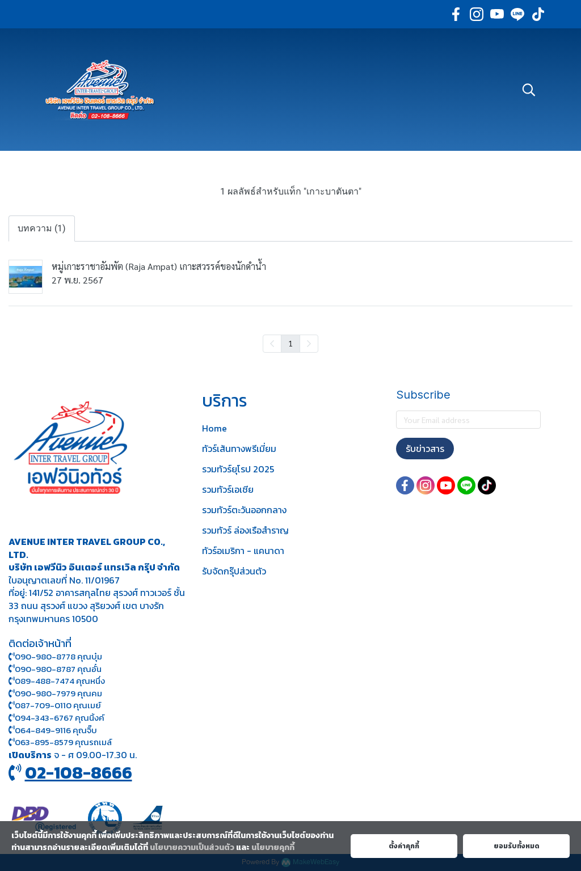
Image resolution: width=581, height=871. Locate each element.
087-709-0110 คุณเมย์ (58, 705)
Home (214, 428)
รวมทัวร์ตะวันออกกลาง (244, 510)
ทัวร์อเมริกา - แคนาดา (243, 550)
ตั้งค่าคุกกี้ (404, 846)
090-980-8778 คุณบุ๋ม (55, 656)
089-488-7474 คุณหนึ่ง (57, 680)
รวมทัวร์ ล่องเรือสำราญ (245, 530)
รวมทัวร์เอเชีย (228, 489)
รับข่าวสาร (425, 448)
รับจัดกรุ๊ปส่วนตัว (234, 571)
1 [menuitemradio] (290, 343)
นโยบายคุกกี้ (272, 847)
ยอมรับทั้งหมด (517, 846)
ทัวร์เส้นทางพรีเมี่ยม (239, 448)
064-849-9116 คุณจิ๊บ (53, 730)
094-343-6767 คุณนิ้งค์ (56, 717)
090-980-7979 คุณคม (58, 693)
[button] (528, 89)
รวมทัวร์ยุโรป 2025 (238, 469)
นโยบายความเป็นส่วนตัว (192, 847)
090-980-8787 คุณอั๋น (58, 668)
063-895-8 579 (44, 742)
